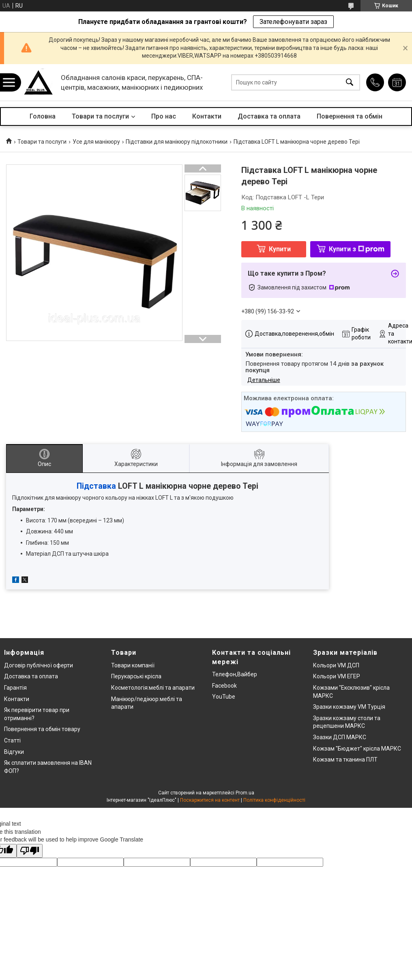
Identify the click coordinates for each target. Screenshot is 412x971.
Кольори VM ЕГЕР (336, 676)
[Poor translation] (30, 851)
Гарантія (15, 687)
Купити (280, 249)
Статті (12, 740)
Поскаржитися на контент (210, 800)
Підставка (96, 486)
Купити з (356, 249)
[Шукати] (349, 82)
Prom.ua (245, 793)
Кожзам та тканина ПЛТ (345, 759)
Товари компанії (132, 665)
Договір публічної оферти (38, 665)
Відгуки (14, 752)
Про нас (163, 116)
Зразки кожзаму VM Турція (349, 706)
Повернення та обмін (349, 116)
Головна (43, 116)
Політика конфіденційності (274, 800)
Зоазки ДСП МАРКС (339, 737)
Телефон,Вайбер (234, 674)
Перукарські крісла (136, 676)
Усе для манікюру (96, 141)
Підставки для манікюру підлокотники (176, 141)
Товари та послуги (100, 116)
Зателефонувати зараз (293, 22)
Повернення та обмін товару (42, 729)
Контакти (206, 116)
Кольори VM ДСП (336, 665)
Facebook (224, 685)
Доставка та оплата (269, 116)
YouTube (223, 696)
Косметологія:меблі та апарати (153, 687)
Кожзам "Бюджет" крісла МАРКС (357, 748)
